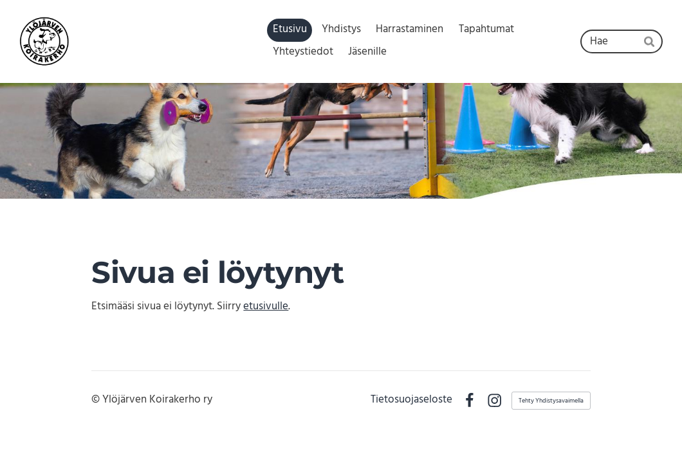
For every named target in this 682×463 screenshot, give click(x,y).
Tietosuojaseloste (411, 400)
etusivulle (265, 306)
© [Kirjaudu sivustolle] (96, 399)
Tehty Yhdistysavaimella (551, 400)
